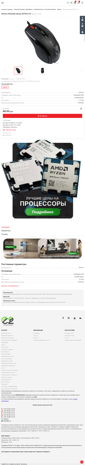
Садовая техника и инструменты (9, 370)
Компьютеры (4, 347)
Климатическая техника (7, 356)
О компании (36, 333)
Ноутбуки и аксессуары (7, 338)
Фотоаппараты (5, 351)
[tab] (42, 227)
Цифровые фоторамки (7, 361)
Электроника (4, 342)
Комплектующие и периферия (9, 340)
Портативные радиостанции (8, 363)
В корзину (42, 116)
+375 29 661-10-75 (9, 411)
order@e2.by (7, 421)
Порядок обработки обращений (73, 340)
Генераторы (4, 384)
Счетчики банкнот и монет (8, 372)
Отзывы (67, 338)
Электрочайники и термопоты (9, 375)
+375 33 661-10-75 (9, 413)
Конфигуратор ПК (6, 333)
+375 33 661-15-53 (9, 417)
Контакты (35, 338)
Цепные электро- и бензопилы (9, 388)
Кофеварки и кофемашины (8, 365)
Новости (35, 335)
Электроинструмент (6, 377)
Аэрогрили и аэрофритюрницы (9, 386)
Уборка (3, 344)
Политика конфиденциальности (41, 340)
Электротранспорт (6, 379)
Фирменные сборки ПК (7, 335)
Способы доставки (69, 335)
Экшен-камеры (5, 382)
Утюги (3, 368)
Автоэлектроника (5, 354)
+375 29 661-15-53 (9, 415)
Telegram (5, 419)
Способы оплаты (69, 333)
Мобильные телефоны (7, 349)
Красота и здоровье (6, 358)
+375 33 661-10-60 (9, 409)
